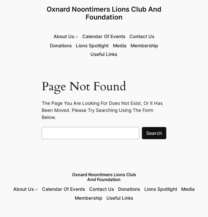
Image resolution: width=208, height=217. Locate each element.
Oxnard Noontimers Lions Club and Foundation (104, 13)
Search (154, 133)
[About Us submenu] (66, 36)
